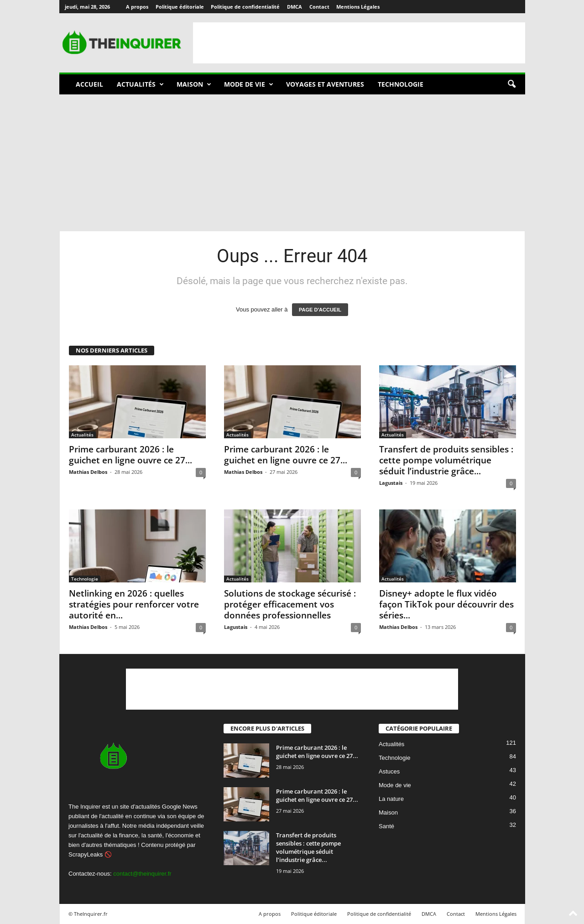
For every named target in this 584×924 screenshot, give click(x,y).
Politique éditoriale (180, 6)
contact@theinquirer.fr (142, 873)
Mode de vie (248, 84)
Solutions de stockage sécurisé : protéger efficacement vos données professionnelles (290, 604)
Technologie (400, 84)
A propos (137, 6)
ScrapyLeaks (85, 854)
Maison (194, 84)
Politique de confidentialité (245, 6)
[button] (511, 84)
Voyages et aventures (325, 84)
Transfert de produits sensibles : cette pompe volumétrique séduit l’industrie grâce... (446, 460)
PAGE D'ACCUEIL (320, 309)
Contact (319, 6)
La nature (391, 799)
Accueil (89, 84)
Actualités (140, 84)
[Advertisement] (359, 42)
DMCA (294, 6)
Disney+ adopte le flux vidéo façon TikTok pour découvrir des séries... (446, 604)
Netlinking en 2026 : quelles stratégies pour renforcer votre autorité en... (134, 604)
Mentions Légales (358, 6)
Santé (386, 826)
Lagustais (390, 482)
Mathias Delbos (88, 471)
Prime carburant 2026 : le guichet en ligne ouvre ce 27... (130, 454)
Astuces (389, 771)
